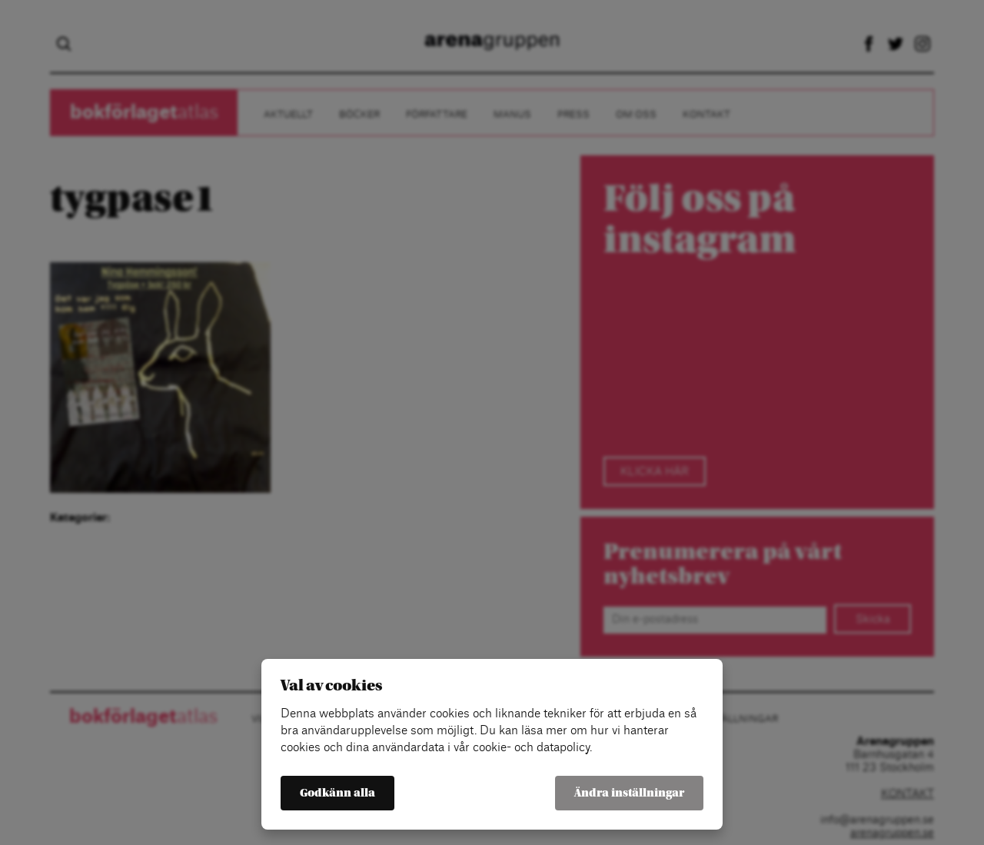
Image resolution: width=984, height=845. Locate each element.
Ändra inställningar (629, 793)
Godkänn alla (337, 793)
